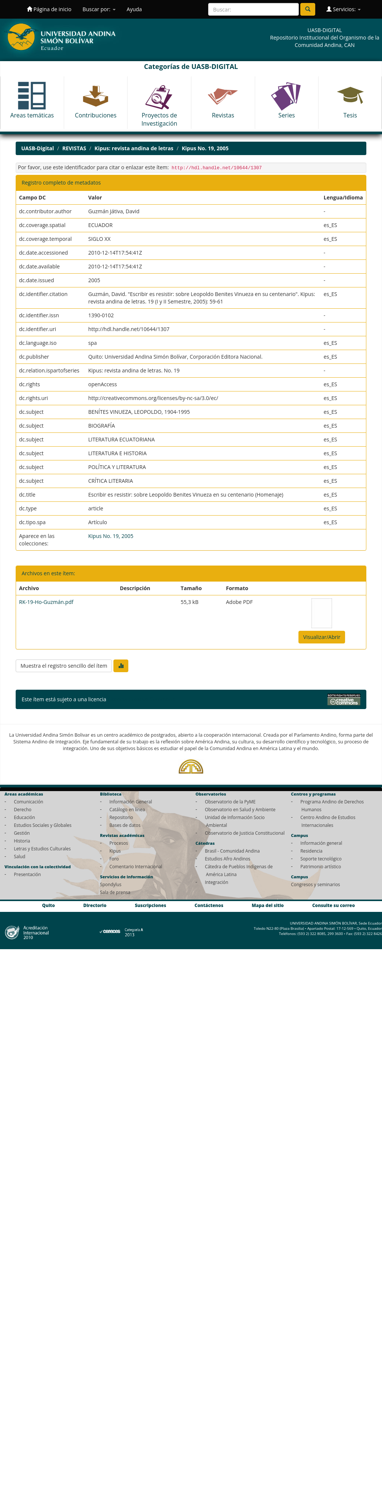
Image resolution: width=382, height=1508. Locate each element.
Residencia (311, 851)
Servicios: (343, 9)
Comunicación (28, 802)
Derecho (22, 809)
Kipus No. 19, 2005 (205, 148)
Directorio (94, 905)
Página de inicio (49, 9)
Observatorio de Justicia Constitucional (245, 833)
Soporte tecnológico (320, 859)
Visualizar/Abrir (322, 636)
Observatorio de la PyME (230, 802)
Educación (24, 817)
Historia (22, 841)
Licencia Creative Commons (141, 699)
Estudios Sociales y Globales (42, 825)
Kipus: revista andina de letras (133, 148)
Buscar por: (98, 9)
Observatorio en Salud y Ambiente (240, 809)
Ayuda (134, 9)
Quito (48, 905)
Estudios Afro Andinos (227, 859)
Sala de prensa (115, 892)
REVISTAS (74, 148)
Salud (19, 856)
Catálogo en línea (127, 809)
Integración (216, 882)
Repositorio (121, 817)
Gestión (22, 833)
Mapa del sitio (268, 905)
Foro (114, 859)
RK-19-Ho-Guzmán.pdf (46, 601)
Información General (130, 802)
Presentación (27, 874)
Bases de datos (124, 825)
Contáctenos (209, 905)
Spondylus (110, 884)
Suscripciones (150, 905)
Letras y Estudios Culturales (42, 848)
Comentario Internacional (135, 866)
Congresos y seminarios (315, 884)
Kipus (115, 851)
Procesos (118, 843)
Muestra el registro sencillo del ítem (64, 665)
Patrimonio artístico (320, 866)
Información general (321, 843)
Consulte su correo (333, 905)
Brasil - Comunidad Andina (232, 851)
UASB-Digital (37, 148)
